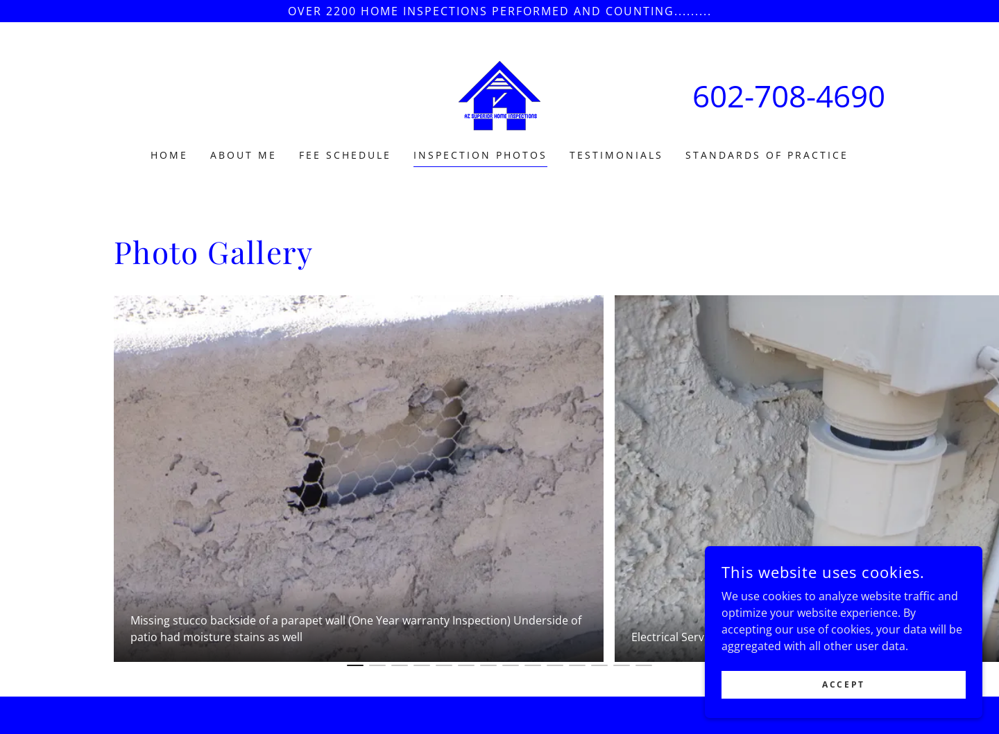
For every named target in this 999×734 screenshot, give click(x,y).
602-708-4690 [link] (788, 95)
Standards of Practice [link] (766, 154)
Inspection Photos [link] (480, 154)
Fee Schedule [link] (345, 154)
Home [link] (169, 154)
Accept (843, 684)
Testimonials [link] (616, 154)
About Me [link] (243, 154)
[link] (499, 94)
